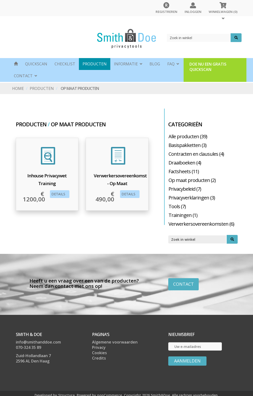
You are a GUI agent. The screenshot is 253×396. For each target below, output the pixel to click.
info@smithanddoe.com (38, 342)
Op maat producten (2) (192, 180)
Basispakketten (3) (187, 145)
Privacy (99, 347)
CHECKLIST (65, 64)
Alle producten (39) (188, 136)
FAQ (173, 63)
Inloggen (193, 7)
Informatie (128, 63)
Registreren (166, 7)
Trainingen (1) (183, 215)
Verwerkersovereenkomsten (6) (201, 224)
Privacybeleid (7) (185, 189)
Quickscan (36, 64)
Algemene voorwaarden (115, 342)
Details (59, 194)
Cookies (99, 352)
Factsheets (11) (184, 171)
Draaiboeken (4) (185, 162)
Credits (99, 358)
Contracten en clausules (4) (196, 154)
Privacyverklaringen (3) (192, 197)
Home (18, 88)
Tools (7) (177, 206)
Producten (95, 64)
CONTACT (25, 75)
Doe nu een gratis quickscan (207, 66)
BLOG (155, 64)
